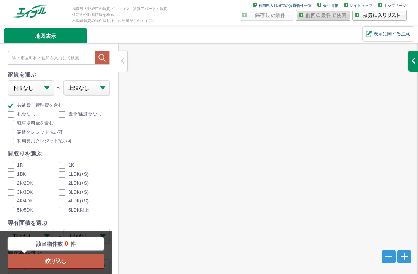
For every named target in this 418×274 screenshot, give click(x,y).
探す (102, 57)
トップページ (395, 5)
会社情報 (330, 5)
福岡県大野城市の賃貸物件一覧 (285, 5)
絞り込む (55, 261)
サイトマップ (361, 5)
